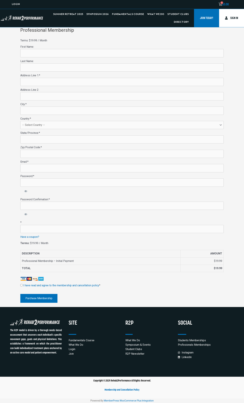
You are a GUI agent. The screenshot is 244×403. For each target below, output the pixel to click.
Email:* (24, 161)
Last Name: (27, 61)
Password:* (27, 176)
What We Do (155, 14)
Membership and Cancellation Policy (122, 389)
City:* (23, 104)
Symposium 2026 (97, 14)
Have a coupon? (29, 236)
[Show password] (25, 191)
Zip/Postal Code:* (31, 147)
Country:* (25, 118)
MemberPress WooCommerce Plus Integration (129, 400)
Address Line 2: (29, 89)
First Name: (27, 46)
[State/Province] (122, 139)
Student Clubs (178, 14)
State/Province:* (30, 133)
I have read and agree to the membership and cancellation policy (61, 285)
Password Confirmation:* (35, 199)
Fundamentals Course (128, 14)
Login (16, 4)
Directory (181, 22)
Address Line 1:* (30, 75)
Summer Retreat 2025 (68, 14)
